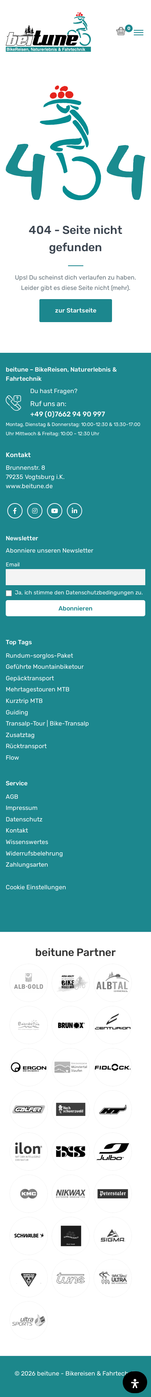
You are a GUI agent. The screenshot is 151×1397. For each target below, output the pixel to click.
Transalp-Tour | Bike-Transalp (47, 723)
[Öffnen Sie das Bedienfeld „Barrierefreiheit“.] (135, 1382)
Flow (12, 757)
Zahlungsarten (27, 864)
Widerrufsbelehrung (34, 853)
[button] (121, 33)
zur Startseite (75, 310)
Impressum (21, 807)
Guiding (17, 712)
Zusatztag (20, 735)
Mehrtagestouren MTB (38, 689)
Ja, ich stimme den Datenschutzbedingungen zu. (79, 592)
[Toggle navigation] (138, 32)
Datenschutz (24, 819)
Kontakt (17, 830)
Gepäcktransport (30, 678)
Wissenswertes (27, 842)
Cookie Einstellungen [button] (36, 887)
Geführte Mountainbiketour (45, 666)
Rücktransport (26, 746)
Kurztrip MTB (24, 700)
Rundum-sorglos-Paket (39, 655)
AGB (12, 796)
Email (13, 564)
